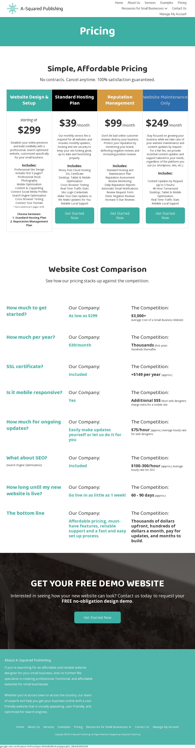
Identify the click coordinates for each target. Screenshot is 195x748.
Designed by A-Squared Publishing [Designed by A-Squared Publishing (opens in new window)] (124, 734)
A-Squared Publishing (42, 8)
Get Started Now (74, 215)
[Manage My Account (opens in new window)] (173, 14)
